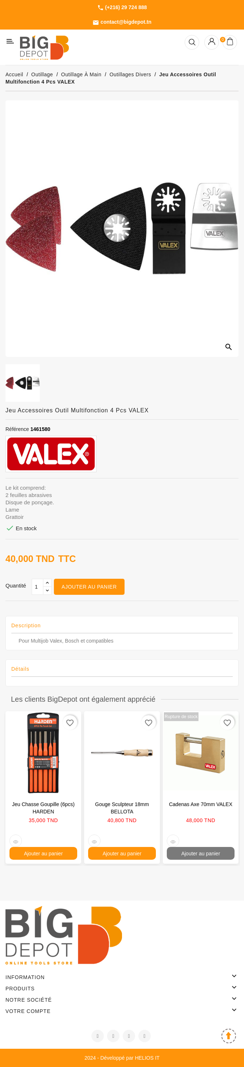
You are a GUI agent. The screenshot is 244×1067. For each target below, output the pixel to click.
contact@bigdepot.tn (122, 22)
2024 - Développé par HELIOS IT (122, 1058)
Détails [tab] (20, 669)
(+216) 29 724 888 (122, 7)
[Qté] (37, 587)
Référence (17, 429)
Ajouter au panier (89, 587)
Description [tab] (26, 625)
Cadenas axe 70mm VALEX (200, 804)
